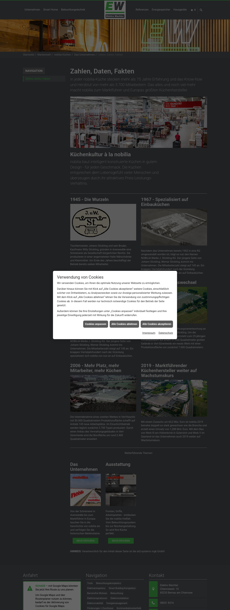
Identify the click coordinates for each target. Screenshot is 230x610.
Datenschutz (166, 319)
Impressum (148, 319)
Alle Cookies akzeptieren (156, 310)
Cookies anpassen (95, 310)
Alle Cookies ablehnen (124, 310)
